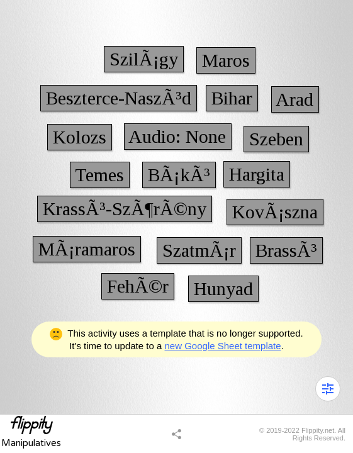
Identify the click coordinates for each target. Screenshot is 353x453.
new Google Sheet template (223, 345)
